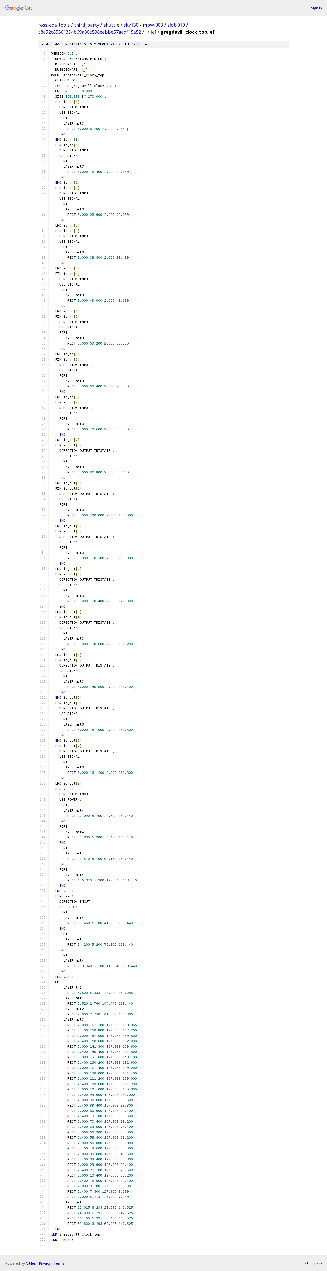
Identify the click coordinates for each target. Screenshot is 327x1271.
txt (305, 1263)
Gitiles (31, 1263)
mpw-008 (153, 25)
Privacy (45, 1263)
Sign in (316, 8)
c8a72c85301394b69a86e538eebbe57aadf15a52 (89, 32)
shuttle (111, 25)
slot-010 (176, 25)
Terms (59, 1263)
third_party (86, 25)
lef (153, 32)
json (318, 1263)
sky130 (131, 25)
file (143, 44)
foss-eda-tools (54, 25)
